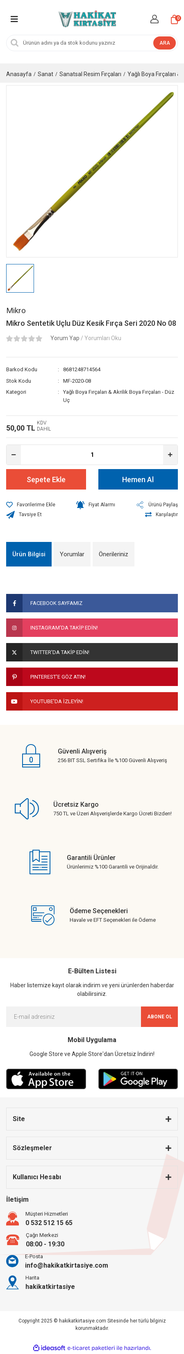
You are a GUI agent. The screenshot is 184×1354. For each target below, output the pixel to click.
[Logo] (86, 19)
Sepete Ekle (46, 479)
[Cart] (174, 19)
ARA (164, 43)
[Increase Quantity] (170, 455)
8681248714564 (81, 369)
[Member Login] (154, 19)
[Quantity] (92, 455)
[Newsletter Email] (92, 1016)
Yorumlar (72, 554)
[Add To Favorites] (30, 504)
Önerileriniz (113, 554)
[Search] (92, 43)
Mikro (16, 310)
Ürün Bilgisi (28, 554)
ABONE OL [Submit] (159, 1017)
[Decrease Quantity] (14, 455)
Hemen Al (138, 479)
